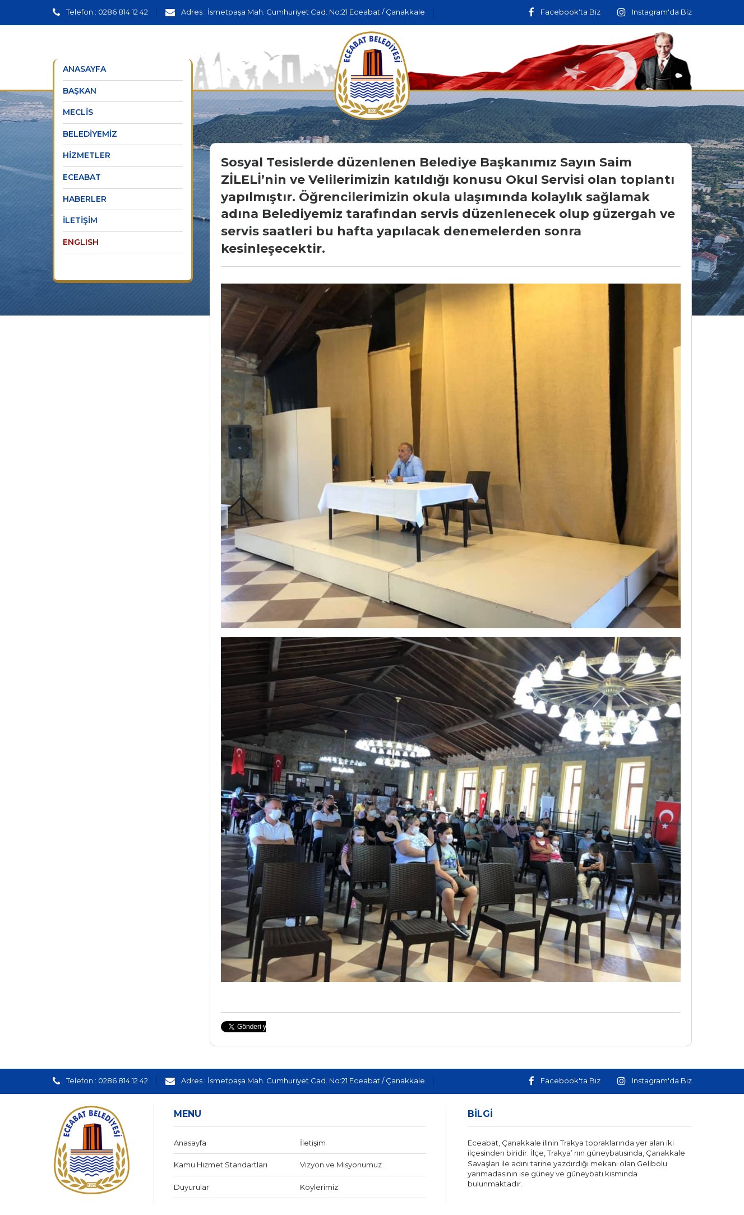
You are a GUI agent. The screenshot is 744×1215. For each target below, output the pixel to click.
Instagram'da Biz (654, 12)
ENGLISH (81, 242)
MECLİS (78, 112)
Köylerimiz (319, 1186)
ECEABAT (82, 177)
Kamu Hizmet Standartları (220, 1164)
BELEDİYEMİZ (90, 134)
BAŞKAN (79, 91)
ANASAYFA (84, 69)
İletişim (313, 1142)
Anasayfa (190, 1142)
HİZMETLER (86, 155)
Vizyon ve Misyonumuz (341, 1164)
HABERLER (85, 199)
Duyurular (191, 1186)
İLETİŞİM (80, 220)
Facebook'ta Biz (564, 12)
